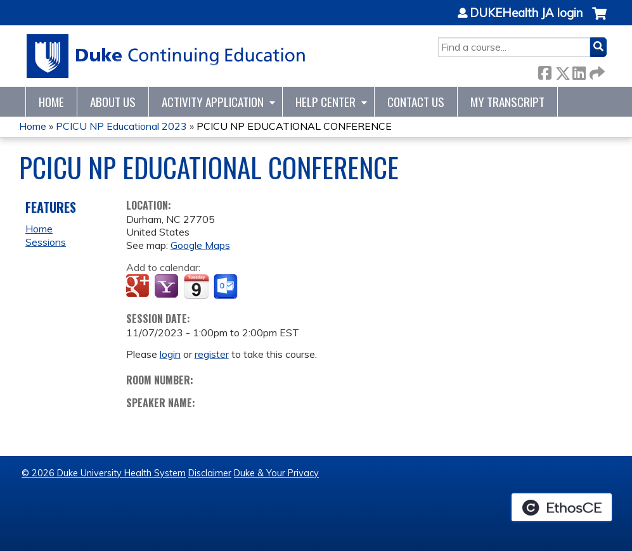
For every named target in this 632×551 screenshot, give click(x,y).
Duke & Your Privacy (276, 473)
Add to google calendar (139, 287)
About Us (113, 101)
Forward (596, 70)
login (170, 354)
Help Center (325, 101)
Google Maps (200, 245)
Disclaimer (209, 473)
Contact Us (415, 101)
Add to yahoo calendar (168, 287)
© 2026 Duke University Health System (104, 473)
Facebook (544, 70)
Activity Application (213, 101)
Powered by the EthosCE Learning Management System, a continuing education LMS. (561, 507)
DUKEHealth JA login (526, 13)
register (212, 354)
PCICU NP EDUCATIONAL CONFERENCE (294, 126)
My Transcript (507, 101)
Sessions (45, 242)
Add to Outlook (227, 287)
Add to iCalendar (196, 286)
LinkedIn (578, 70)
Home (51, 101)
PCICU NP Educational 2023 (121, 126)
